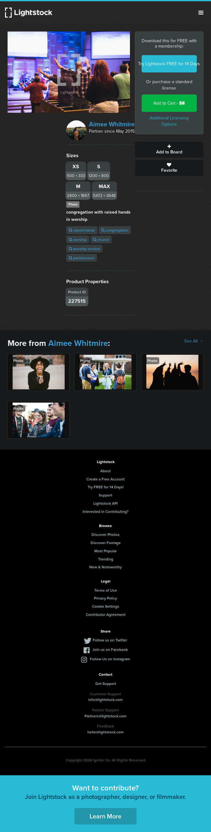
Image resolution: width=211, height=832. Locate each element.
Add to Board (169, 149)
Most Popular (105, 551)
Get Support (105, 683)
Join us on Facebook (110, 649)
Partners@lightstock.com (105, 716)
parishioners (81, 258)
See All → (193, 341)
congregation (114, 230)
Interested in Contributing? (106, 511)
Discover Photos (105, 534)
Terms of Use (105, 590)
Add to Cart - (169, 103)
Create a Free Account (105, 479)
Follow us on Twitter (110, 640)
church (101, 239)
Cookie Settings (105, 606)
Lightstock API (105, 503)
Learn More (105, 816)
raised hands (82, 230)
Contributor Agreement (106, 614)
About (105, 470)
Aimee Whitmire (112, 124)
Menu (201, 13)
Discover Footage (106, 542)
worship (78, 239)
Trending (105, 559)
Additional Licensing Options (169, 121)
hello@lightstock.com (105, 732)
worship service (84, 248)
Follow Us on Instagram (110, 659)
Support (105, 495)
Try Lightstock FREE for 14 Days (169, 63)
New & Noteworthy (105, 567)
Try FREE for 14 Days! (106, 487)
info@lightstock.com (105, 699)
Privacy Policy (105, 598)
